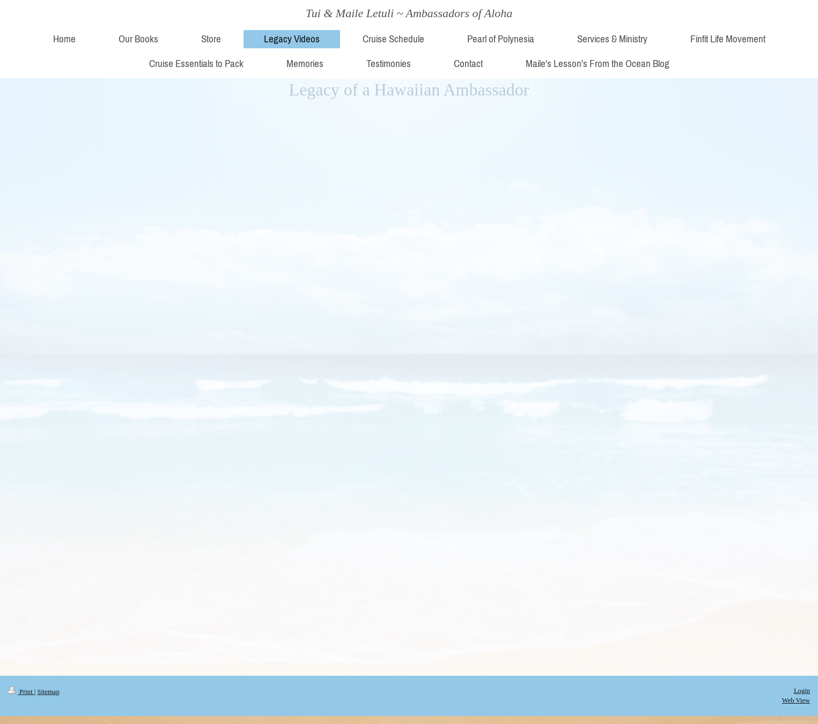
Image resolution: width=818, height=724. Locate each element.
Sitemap (48, 692)
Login (802, 691)
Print (21, 692)
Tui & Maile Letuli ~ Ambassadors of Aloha (409, 13)
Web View (796, 700)
